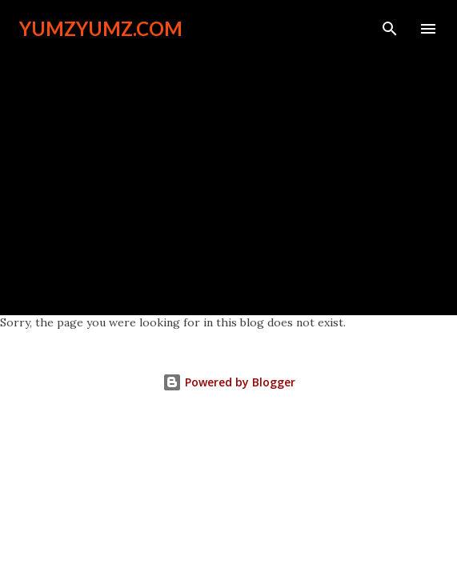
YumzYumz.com (100, 28)
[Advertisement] (228, 170)
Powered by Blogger (228, 382)
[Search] (389, 28)
